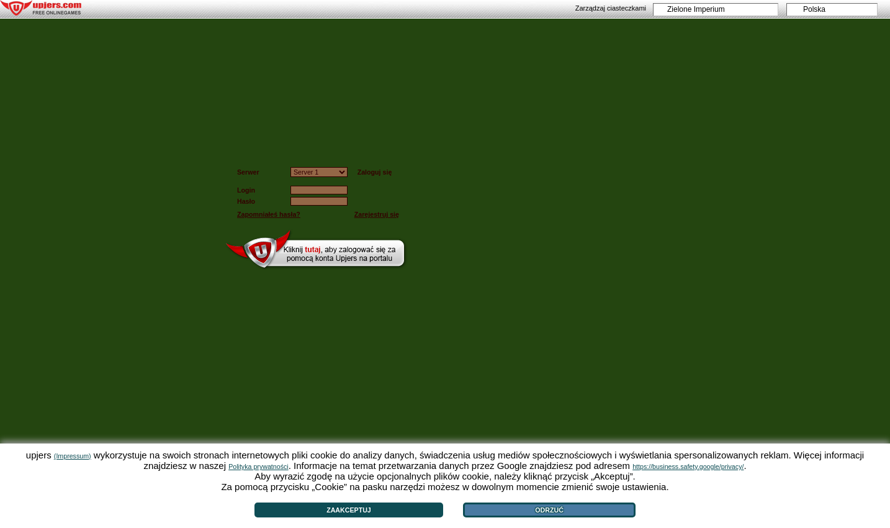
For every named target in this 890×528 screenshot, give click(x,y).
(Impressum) (72, 456)
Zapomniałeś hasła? (268, 214)
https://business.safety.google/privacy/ (688, 466)
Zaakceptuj (348, 510)
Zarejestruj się (376, 214)
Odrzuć (549, 510)
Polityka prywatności (258, 466)
